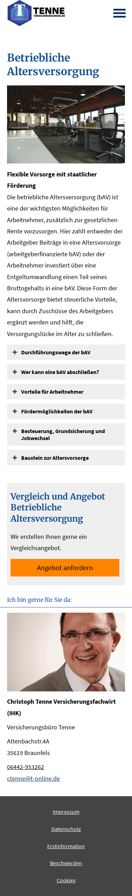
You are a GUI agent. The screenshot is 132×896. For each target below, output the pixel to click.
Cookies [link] (66, 880)
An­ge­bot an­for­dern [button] (65, 567)
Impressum (66, 811)
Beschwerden (66, 862)
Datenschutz (66, 828)
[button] (55, 352)
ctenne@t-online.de (33, 778)
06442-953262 (25, 767)
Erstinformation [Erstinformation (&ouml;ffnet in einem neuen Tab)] (66, 846)
